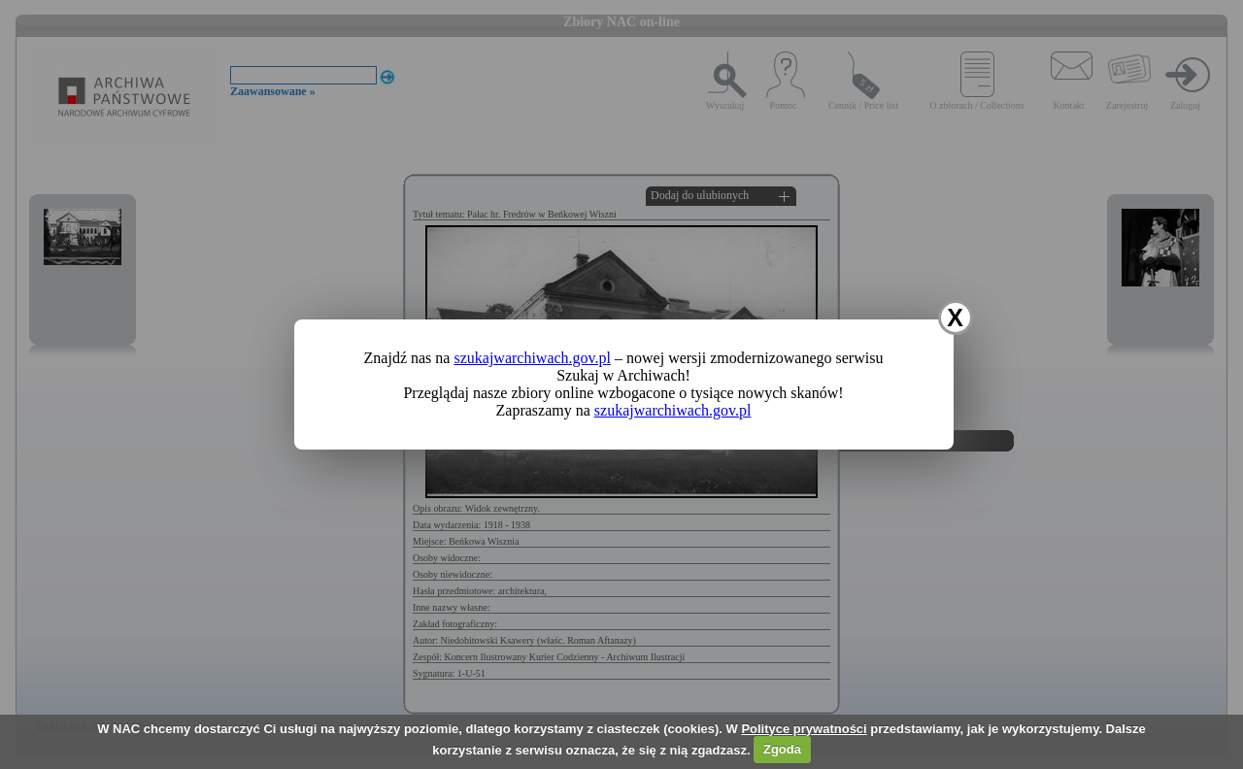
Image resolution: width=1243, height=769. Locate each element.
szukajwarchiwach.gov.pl (532, 358)
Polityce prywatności (803, 728)
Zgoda (782, 749)
